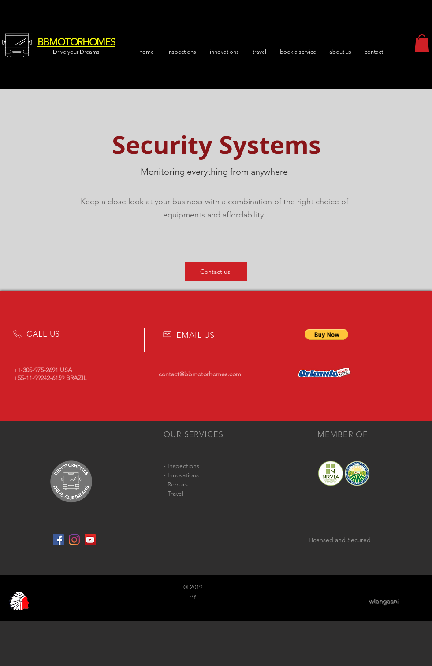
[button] (340, 52)
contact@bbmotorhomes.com (200, 374)
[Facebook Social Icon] (58, 539)
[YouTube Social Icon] (90, 539)
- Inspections (181, 466)
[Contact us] (216, 271)
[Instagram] (74, 539)
